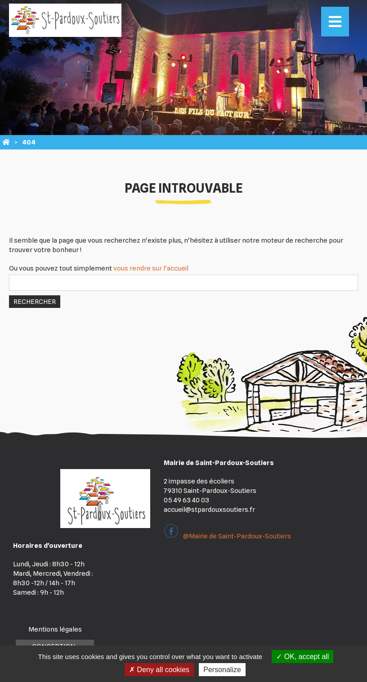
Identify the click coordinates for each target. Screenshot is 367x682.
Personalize (222, 669)
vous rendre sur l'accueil (150, 268)
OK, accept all (302, 656)
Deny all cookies (159, 669)
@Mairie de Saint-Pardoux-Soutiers (227, 536)
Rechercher (34, 302)
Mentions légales (55, 629)
